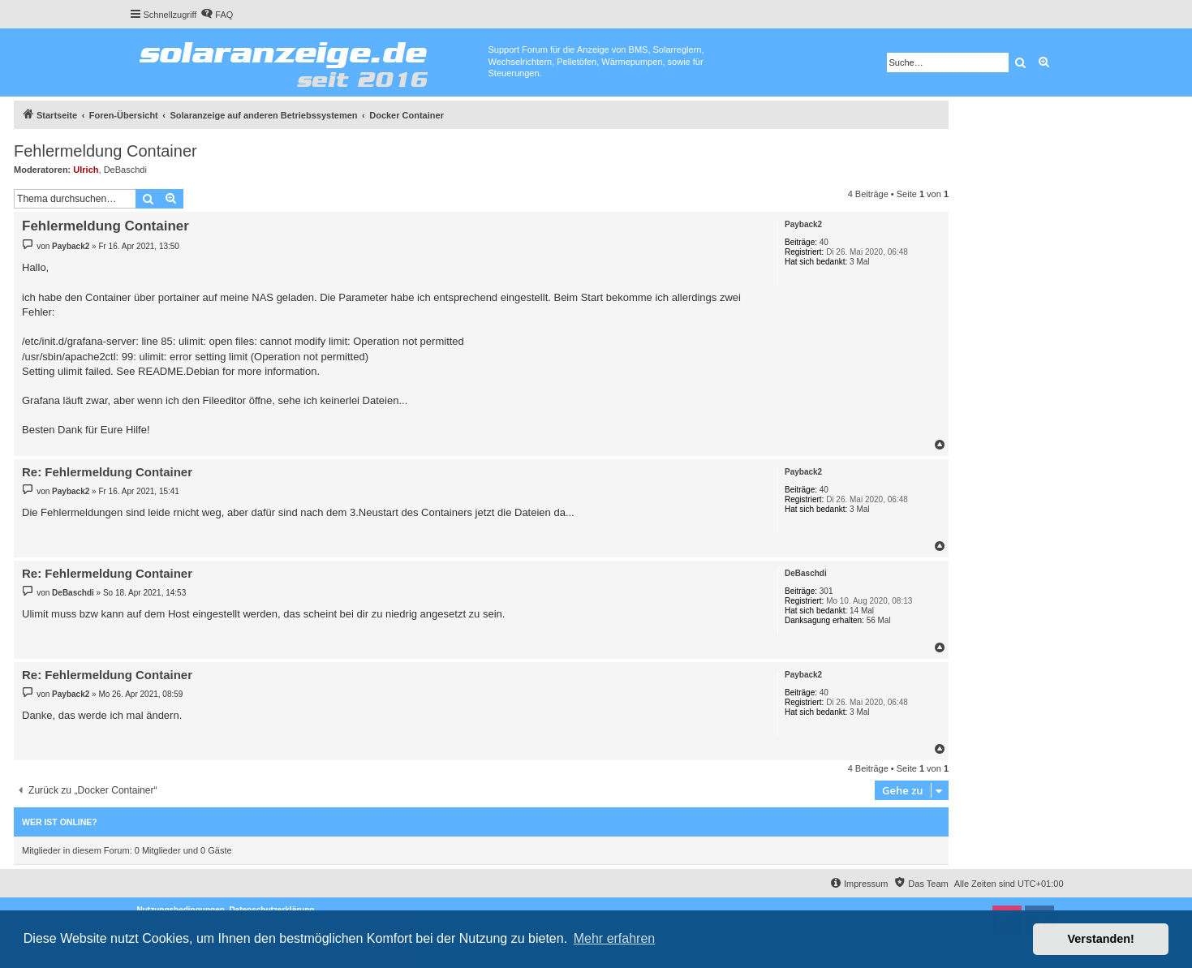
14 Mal (862, 610)
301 (826, 591)
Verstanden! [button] (1101, 938)
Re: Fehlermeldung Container (107, 472)
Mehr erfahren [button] (615, 938)
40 (824, 242)
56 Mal (879, 620)
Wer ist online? (59, 822)
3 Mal (859, 261)
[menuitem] (216, 14)
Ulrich (85, 169)
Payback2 (803, 224)
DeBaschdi (125, 169)
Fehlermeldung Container (105, 151)
